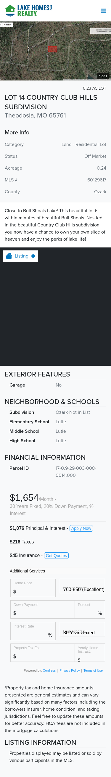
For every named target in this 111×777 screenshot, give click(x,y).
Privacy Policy (69, 670)
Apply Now (81, 528)
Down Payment (26, 605)
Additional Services (27, 571)
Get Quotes (56, 555)
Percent (84, 605)
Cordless (49, 670)
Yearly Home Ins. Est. (88, 649)
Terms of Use (93, 670)
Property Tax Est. (27, 648)
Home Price (23, 583)
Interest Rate (24, 626)
